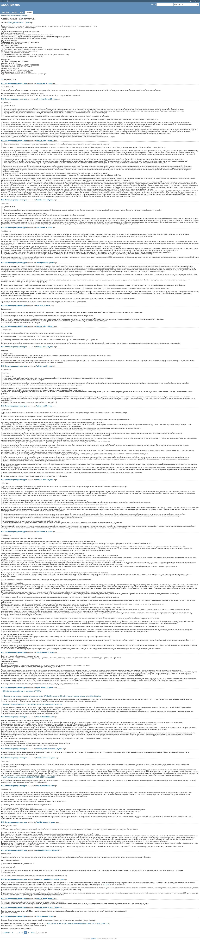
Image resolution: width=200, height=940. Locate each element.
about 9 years (48, 898)
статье (106, 884)
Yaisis (38, 83)
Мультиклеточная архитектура (17, 15)
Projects (7, 1)
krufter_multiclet (13, 23)
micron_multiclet (42, 749)
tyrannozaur (41, 850)
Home (2, 1)
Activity (14, 12)
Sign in (191, 1)
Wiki (21, 12)
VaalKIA (39, 140)
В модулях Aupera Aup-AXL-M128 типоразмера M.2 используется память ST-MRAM (32, 704)
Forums (29, 12)
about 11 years (24, 23)
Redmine (93, 938)
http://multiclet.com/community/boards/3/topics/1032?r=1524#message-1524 (29, 777)
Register (196, 1)
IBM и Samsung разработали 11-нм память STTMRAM (22, 691)
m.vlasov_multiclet (43, 879)
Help (12, 1)
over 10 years (46, 83)
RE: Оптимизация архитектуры (14, 83)
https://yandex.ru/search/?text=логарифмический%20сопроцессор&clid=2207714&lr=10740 (78, 923)
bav (37, 305)
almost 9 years (47, 916)
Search (153, 4)
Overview (5, 12)
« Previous (6, 933)
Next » (33, 933)
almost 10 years (47, 652)
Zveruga (39, 263)
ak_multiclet (41, 99)
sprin (38, 687)
